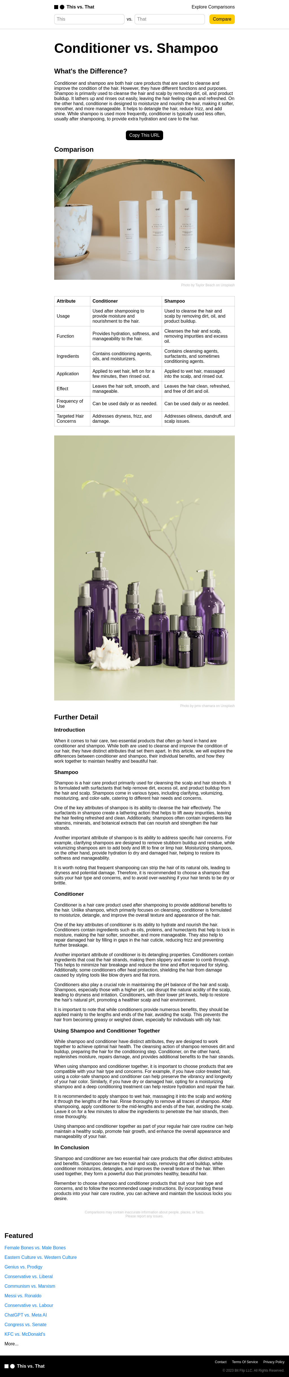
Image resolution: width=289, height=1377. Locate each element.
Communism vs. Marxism (30, 1286)
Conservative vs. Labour (29, 1305)
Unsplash (228, 285)
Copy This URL (144, 135)
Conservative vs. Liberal (29, 1276)
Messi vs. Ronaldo (23, 1295)
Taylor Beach (205, 285)
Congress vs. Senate (26, 1324)
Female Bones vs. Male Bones (35, 1247)
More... (12, 1343)
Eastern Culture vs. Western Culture (41, 1257)
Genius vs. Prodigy (23, 1267)
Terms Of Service (245, 1362)
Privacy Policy (273, 1362)
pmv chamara (204, 706)
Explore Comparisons (213, 7)
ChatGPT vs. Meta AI (26, 1315)
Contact (220, 1362)
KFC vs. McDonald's (25, 1334)
